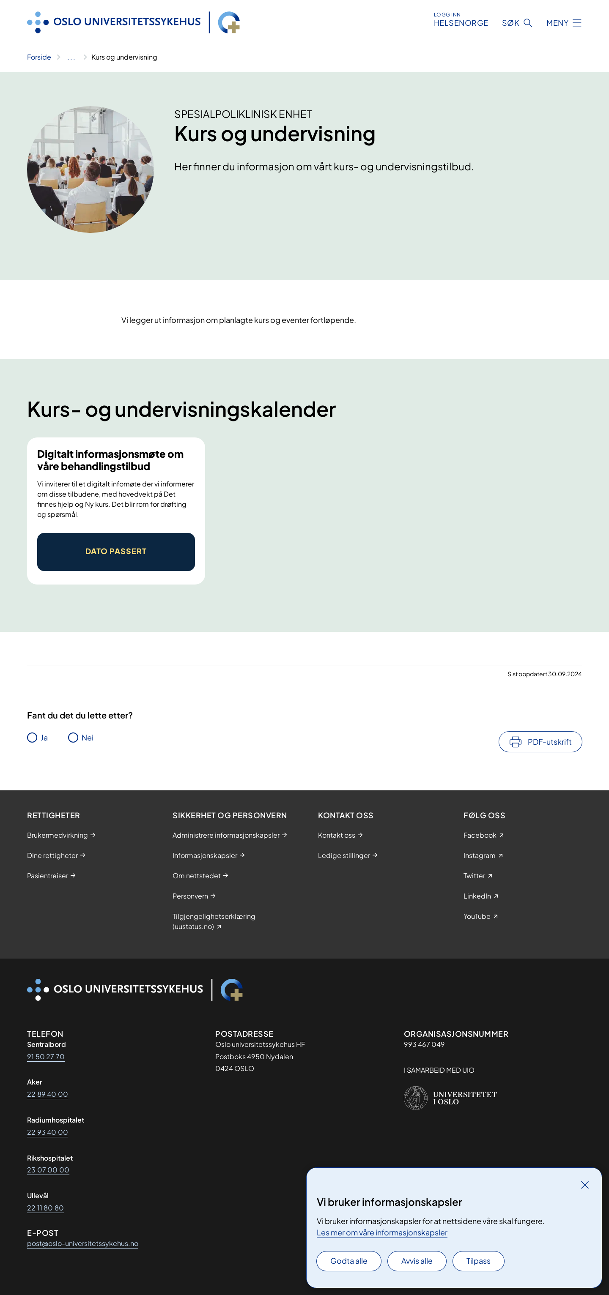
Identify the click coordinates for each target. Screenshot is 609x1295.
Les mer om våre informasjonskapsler (382, 1232)
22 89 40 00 (47, 1094)
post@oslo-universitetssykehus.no (82, 1243)
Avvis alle (417, 1260)
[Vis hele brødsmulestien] (71, 57)
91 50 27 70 (46, 1056)
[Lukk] (585, 1184)
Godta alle (349, 1260)
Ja (44, 737)
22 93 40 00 (47, 1132)
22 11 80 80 (45, 1207)
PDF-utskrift (550, 741)
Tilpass (478, 1260)
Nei (87, 737)
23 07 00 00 (48, 1169)
